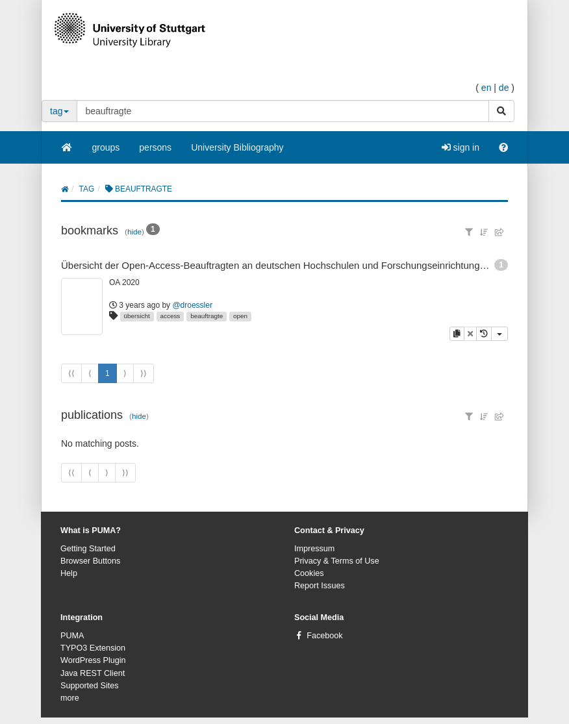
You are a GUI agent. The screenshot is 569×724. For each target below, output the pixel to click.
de (504, 87)
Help (68, 573)
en (486, 87)
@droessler (192, 305)
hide (134, 231)
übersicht (137, 315)
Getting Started (88, 548)
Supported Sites (89, 685)
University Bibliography (237, 147)
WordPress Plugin (93, 660)
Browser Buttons (90, 561)
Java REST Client (92, 673)
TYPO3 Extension (92, 648)
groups (106, 147)
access (170, 315)
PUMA (72, 635)
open (240, 315)
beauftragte (206, 315)
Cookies (309, 573)
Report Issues (319, 585)
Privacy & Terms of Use (336, 561)
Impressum (314, 548)
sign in (460, 147)
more (69, 698)
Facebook (324, 635)
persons (155, 147)
